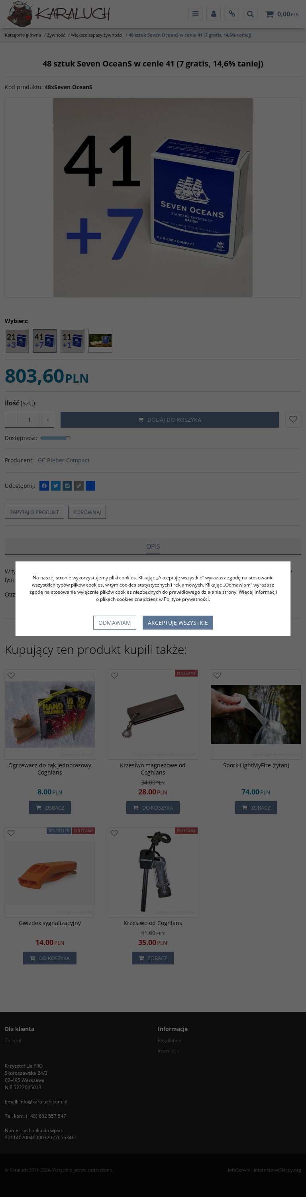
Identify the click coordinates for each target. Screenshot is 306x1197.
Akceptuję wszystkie (178, 622)
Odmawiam (114, 622)
